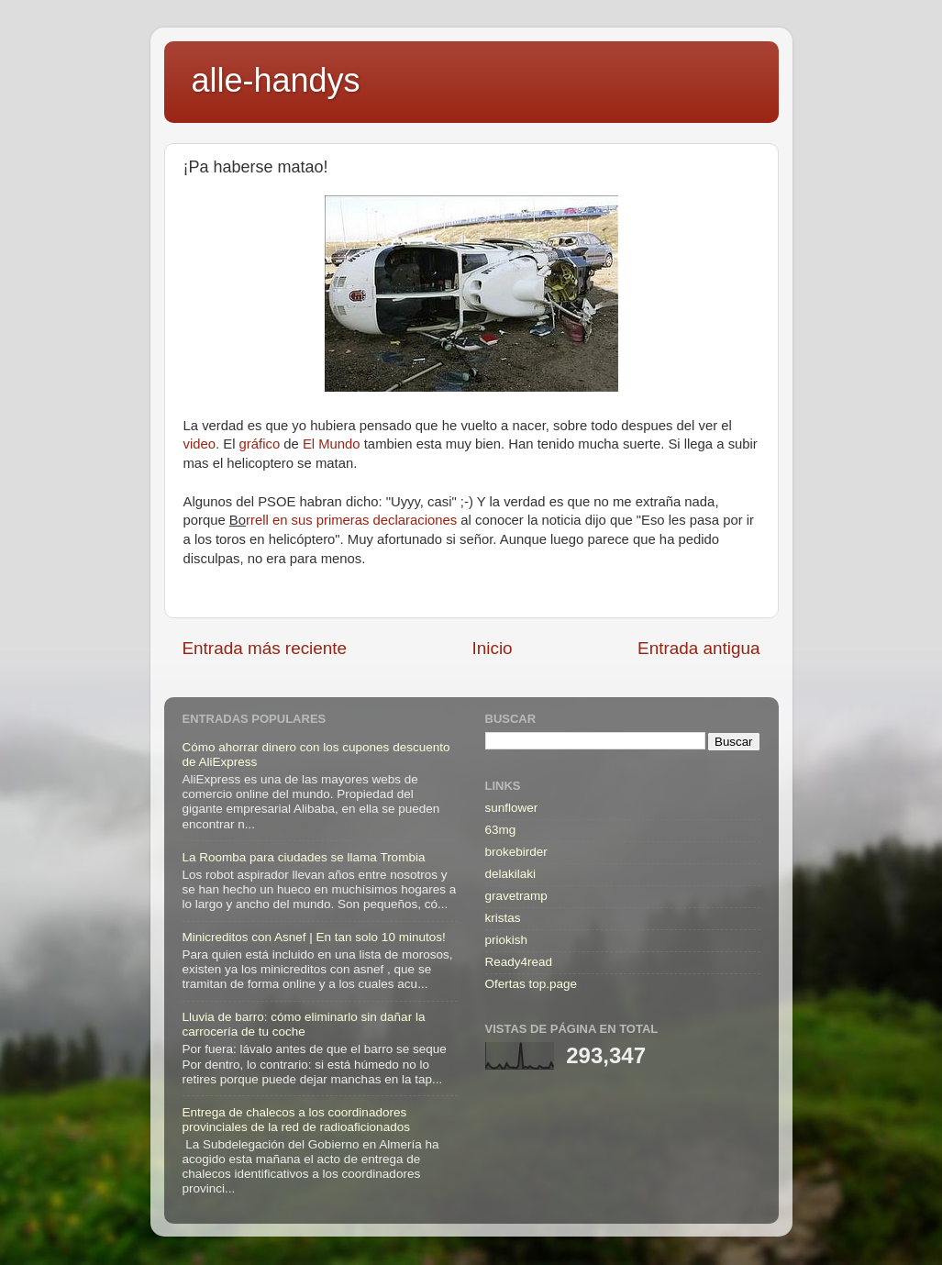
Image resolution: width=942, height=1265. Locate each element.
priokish (506, 940)
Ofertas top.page (531, 984)
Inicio (492, 648)
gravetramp (516, 896)
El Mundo (331, 444)
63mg (500, 830)
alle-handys (276, 80)
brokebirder (516, 852)
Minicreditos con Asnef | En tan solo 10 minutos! (314, 937)
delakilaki (511, 874)
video (199, 444)
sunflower (511, 808)
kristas (503, 918)
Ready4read (519, 962)
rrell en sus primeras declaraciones (351, 520)
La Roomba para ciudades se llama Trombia (304, 857)
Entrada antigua (698, 648)
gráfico (260, 444)
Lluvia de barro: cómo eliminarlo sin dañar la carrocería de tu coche (304, 1024)
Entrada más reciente (265, 648)
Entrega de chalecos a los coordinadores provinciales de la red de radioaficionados (296, 1119)
